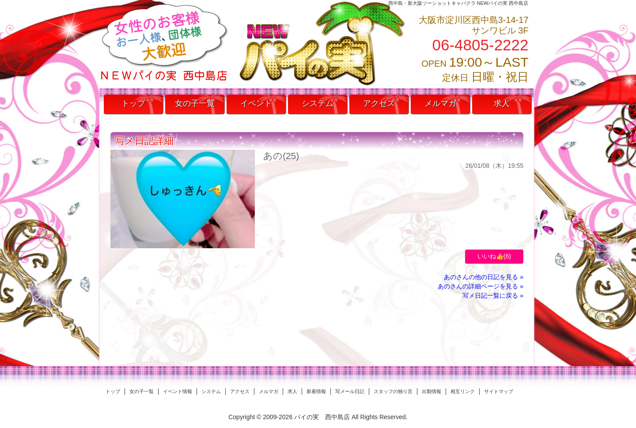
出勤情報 (431, 391)
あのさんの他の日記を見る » (483, 276)
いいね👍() (494, 256)
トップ (133, 103)
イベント (256, 103)
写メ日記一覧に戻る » (492, 295)
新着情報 (316, 391)
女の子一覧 (195, 103)
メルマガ (440, 103)
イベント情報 (177, 391)
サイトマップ (498, 391)
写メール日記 (349, 391)
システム (317, 103)
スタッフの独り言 (393, 391)
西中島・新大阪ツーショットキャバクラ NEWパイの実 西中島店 (458, 3)
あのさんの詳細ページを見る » (480, 286)
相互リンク (462, 391)
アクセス (379, 103)
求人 (502, 103)
